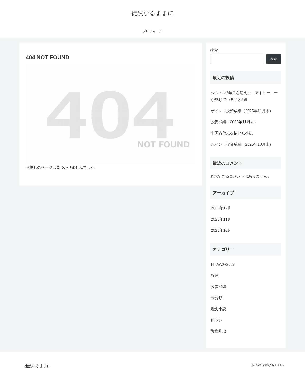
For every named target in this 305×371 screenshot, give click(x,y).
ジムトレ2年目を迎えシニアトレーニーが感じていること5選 (244, 96)
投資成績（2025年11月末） (234, 122)
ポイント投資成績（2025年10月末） (242, 144)
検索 (214, 50)
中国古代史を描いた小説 (232, 133)
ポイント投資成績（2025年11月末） (242, 111)
